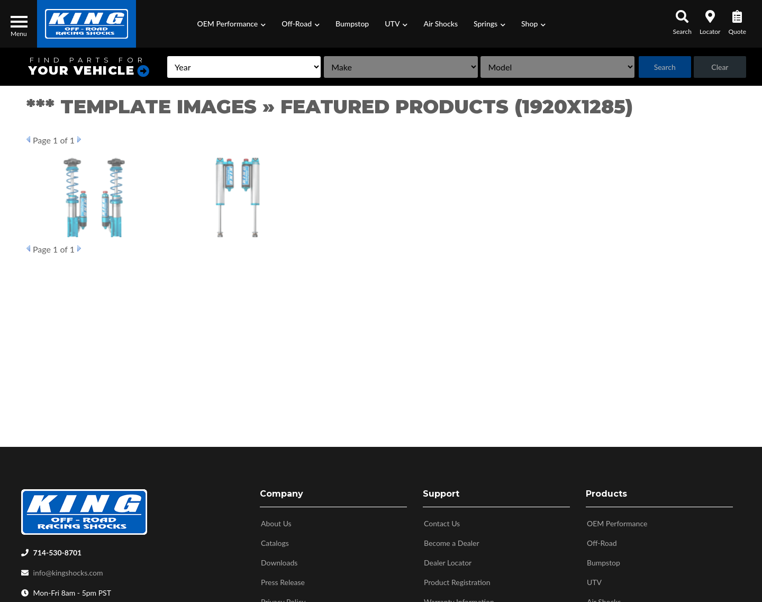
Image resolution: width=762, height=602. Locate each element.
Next (79, 139)
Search (665, 66)
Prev (28, 139)
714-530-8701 (57, 550)
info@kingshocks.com (68, 570)
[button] (231, 24)
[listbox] (244, 67)
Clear (719, 66)
